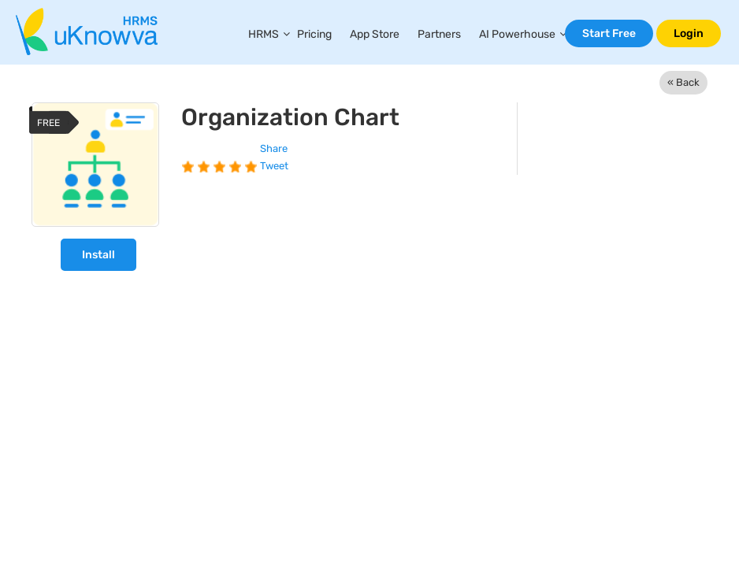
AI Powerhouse (517, 34)
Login (689, 33)
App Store (374, 34)
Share (274, 148)
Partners (439, 34)
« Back (683, 82)
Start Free (609, 33)
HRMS (263, 34)
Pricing (314, 34)
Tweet (274, 166)
